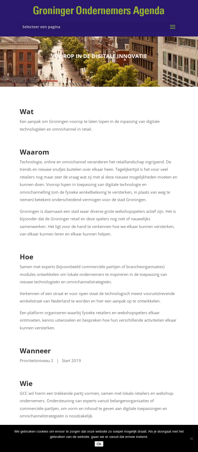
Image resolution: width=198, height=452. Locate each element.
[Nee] (191, 438)
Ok (99, 444)
